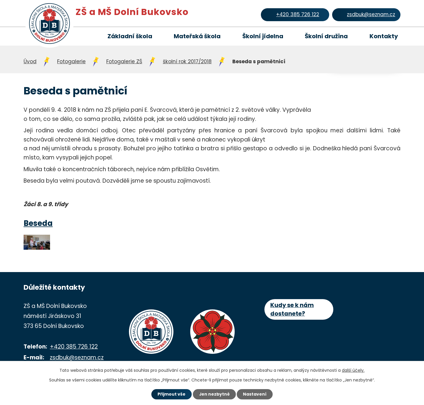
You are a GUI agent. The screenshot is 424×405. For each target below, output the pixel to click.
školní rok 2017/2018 (187, 61)
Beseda (38, 223)
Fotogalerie (71, 61)
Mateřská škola (197, 36)
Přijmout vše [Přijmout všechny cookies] (171, 394)
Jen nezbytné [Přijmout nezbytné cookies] (214, 394)
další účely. (353, 370)
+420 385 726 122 (74, 347)
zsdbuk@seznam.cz (77, 357)
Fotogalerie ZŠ (124, 61)
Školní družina (326, 36)
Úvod (80, 36)
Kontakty (384, 36)
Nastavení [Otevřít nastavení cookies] (255, 394)
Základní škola (129, 36)
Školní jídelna (262, 36)
